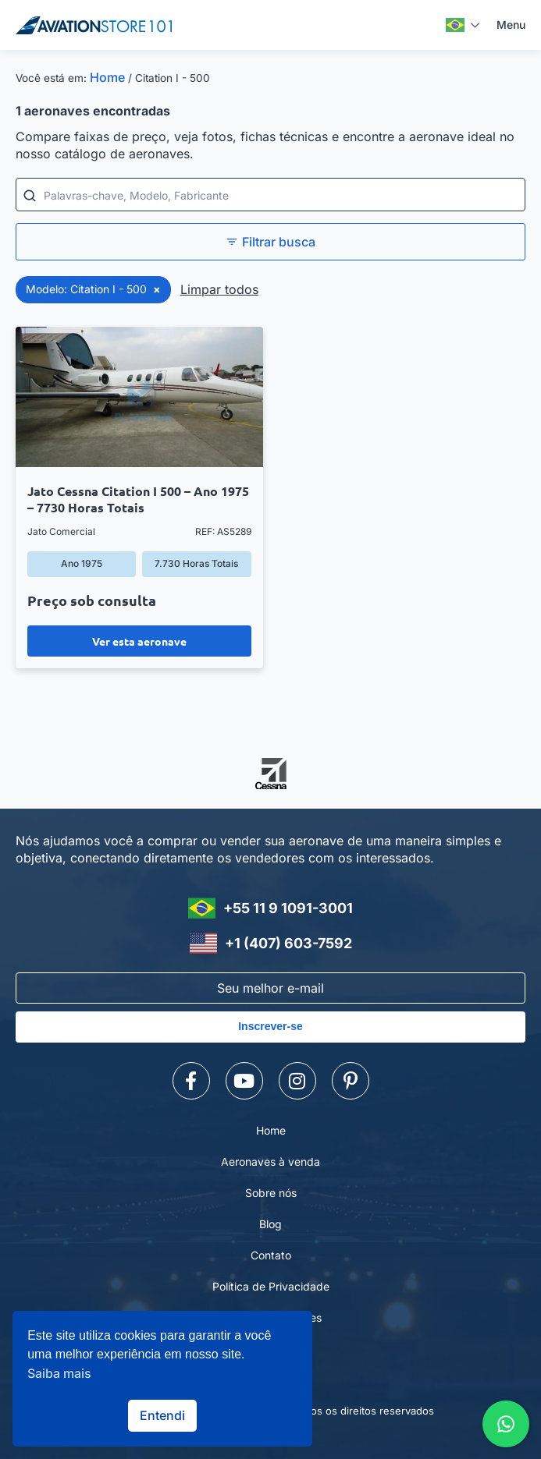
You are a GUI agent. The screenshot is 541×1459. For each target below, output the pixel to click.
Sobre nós (271, 1192)
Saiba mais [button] (59, 1373)
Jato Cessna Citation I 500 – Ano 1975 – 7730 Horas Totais (138, 499)
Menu (511, 24)
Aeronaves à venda (270, 1161)
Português (455, 25)
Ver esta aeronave (139, 641)
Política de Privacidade (270, 1286)
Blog (270, 1224)
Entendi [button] (162, 1415)
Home (107, 77)
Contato (271, 1255)
